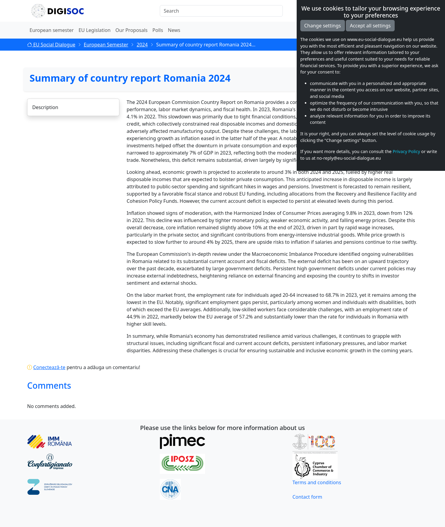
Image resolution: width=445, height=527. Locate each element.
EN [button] (394, 11)
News (174, 30)
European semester (52, 30)
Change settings (322, 381)
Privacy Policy (406, 507)
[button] (413, 10)
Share (404, 59)
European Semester (106, 44)
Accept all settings (370, 381)
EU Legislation (94, 30)
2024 (142, 44)
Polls (158, 30)
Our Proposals (131, 30)
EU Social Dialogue (51, 44)
